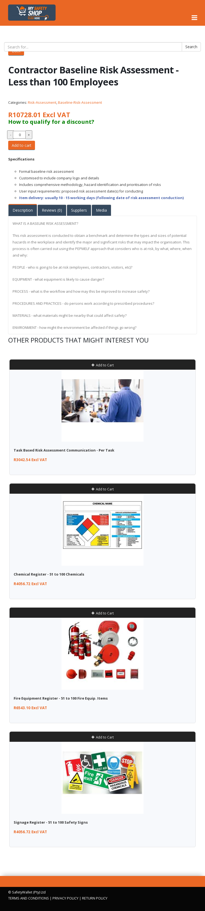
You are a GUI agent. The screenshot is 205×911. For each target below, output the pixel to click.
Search (191, 46)
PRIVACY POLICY (65, 898)
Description (23, 210)
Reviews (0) (52, 210)
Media (101, 210)
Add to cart (21, 145)
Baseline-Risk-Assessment (80, 102)
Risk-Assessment (42, 102)
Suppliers (79, 210)
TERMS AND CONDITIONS (28, 898)
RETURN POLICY (94, 898)
